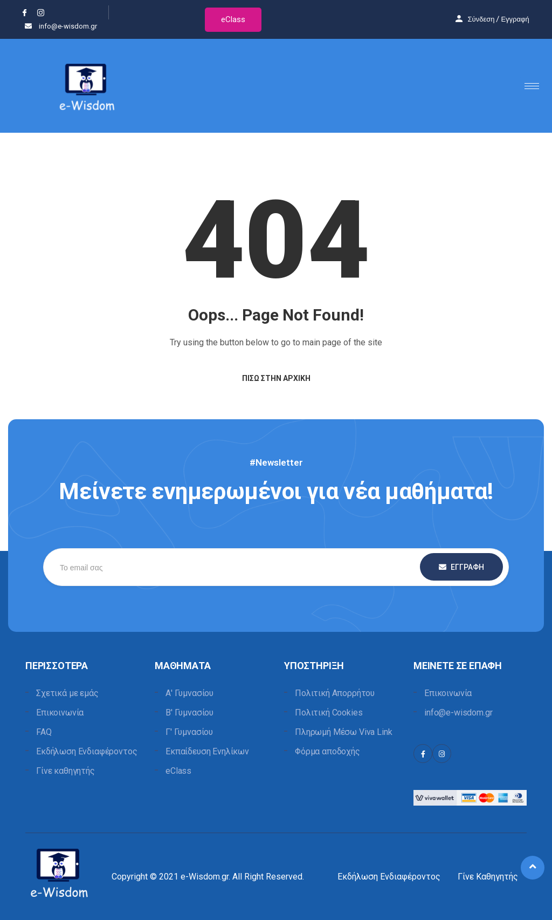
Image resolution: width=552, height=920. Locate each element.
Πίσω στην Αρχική (276, 378)
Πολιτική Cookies (328, 712)
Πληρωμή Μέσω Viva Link (343, 732)
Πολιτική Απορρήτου (335, 693)
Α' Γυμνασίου (189, 693)
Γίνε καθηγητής (65, 771)
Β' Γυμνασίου (189, 712)
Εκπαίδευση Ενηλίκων (207, 751)
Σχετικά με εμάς (67, 693)
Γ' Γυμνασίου (189, 732)
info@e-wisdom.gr (458, 712)
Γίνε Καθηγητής (488, 876)
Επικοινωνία (60, 712)
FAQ (44, 732)
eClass (233, 19)
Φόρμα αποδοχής (327, 751)
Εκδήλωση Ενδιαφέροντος (86, 751)
